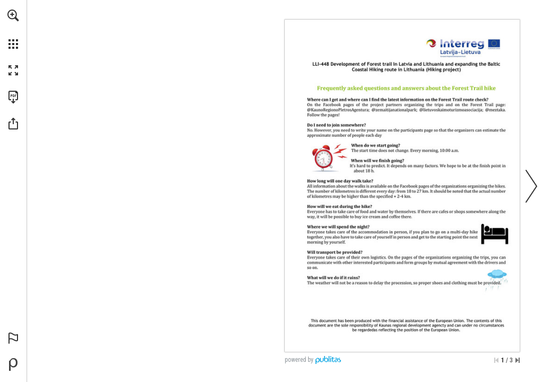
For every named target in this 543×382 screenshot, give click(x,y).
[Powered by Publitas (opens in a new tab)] (13, 364)
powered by (299, 359)
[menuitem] (13, 29)
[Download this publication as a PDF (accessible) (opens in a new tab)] (13, 97)
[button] (13, 15)
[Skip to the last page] (517, 360)
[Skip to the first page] (496, 360)
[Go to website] (320, 175)
